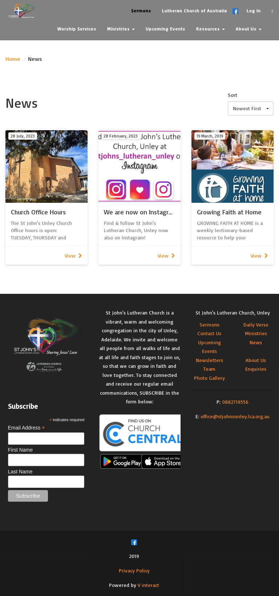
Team (209, 369)
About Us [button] (249, 29)
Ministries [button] (121, 29)
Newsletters (209, 360)
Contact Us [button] (72, 47)
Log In (254, 10)
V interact (148, 585)
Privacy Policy (134, 570)
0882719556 (235, 402)
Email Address (26, 427)
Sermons (209, 324)
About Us (256, 360)
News (256, 342)
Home (12, 58)
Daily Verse (255, 324)
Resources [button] (210, 29)
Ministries (256, 333)
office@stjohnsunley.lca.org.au (235, 416)
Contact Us (209, 333)
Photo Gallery (209, 378)
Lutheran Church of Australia (194, 10)
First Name (20, 450)
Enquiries (255, 369)
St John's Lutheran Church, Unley (232, 312)
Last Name (20, 471)
